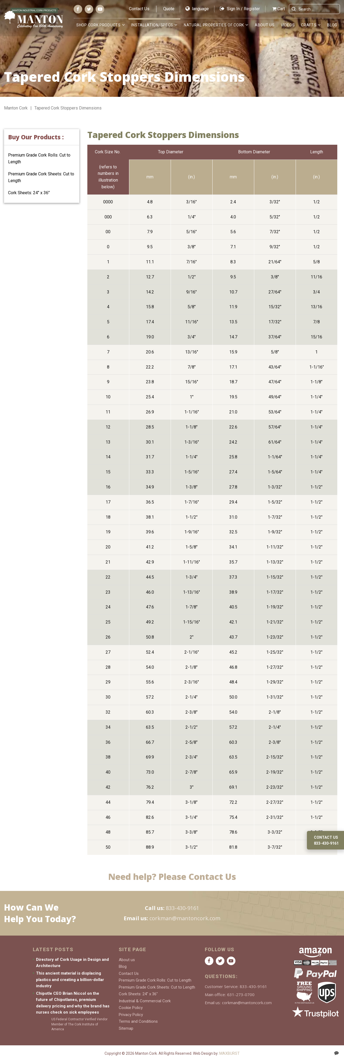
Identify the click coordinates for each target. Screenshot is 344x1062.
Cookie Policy (131, 1007)
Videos (288, 25)
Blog (332, 25)
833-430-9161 (182, 908)
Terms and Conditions (138, 1021)
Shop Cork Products (98, 25)
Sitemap (126, 1028)
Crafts (308, 25)
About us (265, 25)
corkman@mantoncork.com (184, 918)
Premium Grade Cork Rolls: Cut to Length (155, 980)
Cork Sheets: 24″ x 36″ (29, 192)
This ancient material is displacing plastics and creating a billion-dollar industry (70, 979)
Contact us (326, 837)
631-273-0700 (241, 994)
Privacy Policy (131, 1014)
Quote (168, 8)
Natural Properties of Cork (214, 25)
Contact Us (139, 8)
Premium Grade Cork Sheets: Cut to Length (157, 987)
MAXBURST (229, 1053)
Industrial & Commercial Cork (145, 1001)
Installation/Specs (152, 25)
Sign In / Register (240, 8)
